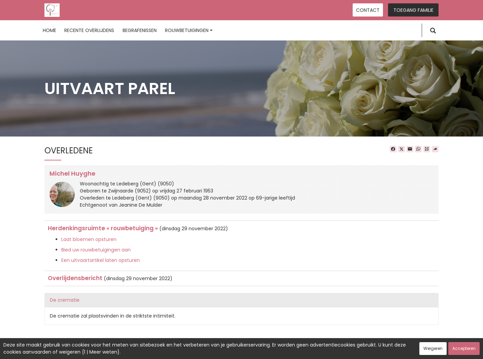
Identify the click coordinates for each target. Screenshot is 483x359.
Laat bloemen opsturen (89, 239)
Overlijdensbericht (75, 278)
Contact (368, 10)
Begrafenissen (140, 30)
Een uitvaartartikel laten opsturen (100, 260)
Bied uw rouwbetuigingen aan (96, 249)
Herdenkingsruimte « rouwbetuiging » (103, 228)
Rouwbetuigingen (189, 30)
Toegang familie (413, 10)
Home (49, 30)
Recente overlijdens (89, 30)
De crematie (64, 300)
